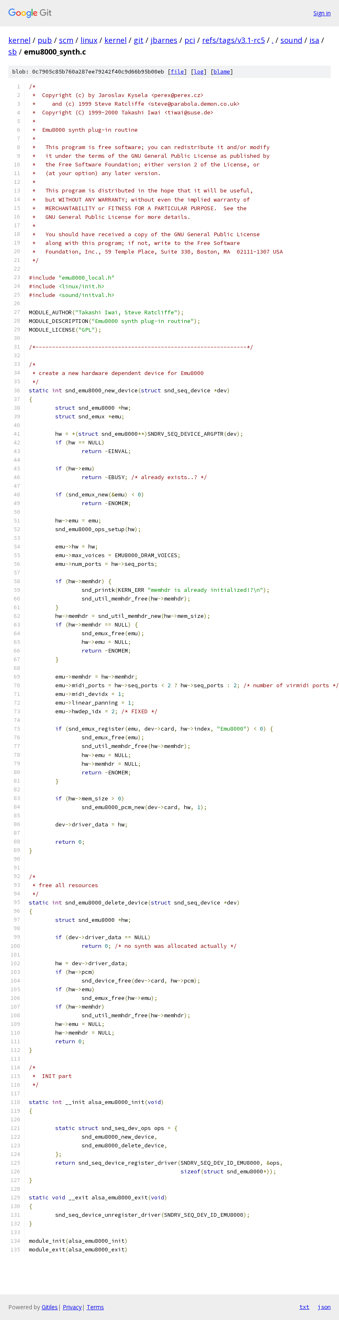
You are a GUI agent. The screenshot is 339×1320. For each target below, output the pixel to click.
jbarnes (164, 40)
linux (88, 40)
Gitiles (50, 1307)
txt (304, 1307)
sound (291, 40)
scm (66, 40)
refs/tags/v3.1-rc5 (233, 40)
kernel (19, 40)
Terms (95, 1307)
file (177, 71)
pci (189, 40)
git (139, 40)
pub (45, 40)
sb (12, 52)
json (324, 1307)
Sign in (322, 13)
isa (314, 40)
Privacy (72, 1307)
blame (222, 71)
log (199, 71)
